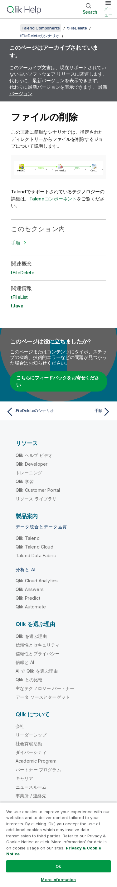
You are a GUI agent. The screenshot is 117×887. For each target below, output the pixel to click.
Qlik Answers (30, 589)
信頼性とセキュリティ (38, 644)
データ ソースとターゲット (43, 697)
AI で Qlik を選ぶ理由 (37, 671)
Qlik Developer (31, 464)
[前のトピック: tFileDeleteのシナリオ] (31, 412)
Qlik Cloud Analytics (37, 580)
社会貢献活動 (29, 743)
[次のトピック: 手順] (86, 412)
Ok (58, 866)
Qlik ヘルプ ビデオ (34, 455)
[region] (58, 844)
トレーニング (29, 472)
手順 (15, 243)
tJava (17, 306)
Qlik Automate (31, 606)
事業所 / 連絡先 (31, 795)
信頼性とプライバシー (38, 653)
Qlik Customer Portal (38, 490)
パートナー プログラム (38, 769)
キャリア (24, 778)
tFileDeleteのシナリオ (40, 35)
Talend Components (41, 27)
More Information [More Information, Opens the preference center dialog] (58, 879)
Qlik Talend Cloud (34, 546)
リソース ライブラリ (36, 498)
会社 (20, 726)
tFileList (19, 297)
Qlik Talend (28, 538)
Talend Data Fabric (36, 555)
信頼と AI (25, 662)
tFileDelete (77, 27)
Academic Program (36, 761)
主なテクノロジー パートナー (45, 688)
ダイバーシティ (31, 752)
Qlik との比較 (29, 679)
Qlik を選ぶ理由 (31, 636)
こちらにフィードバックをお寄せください (57, 381)
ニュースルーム (31, 787)
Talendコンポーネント (53, 199)
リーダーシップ (31, 734)
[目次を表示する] (12, 28)
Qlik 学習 (25, 481)
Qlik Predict (28, 598)
